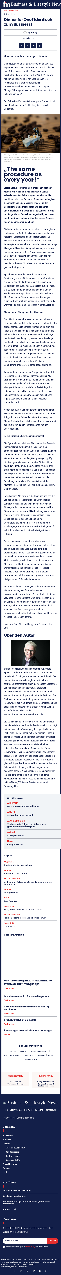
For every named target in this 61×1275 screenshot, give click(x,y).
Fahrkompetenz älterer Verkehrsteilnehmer (25, 918)
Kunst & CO (9, 906)
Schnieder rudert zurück (20, 815)
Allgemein (12, 803)
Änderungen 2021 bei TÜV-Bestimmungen (28, 1030)
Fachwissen (11, 10)
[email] (25, 1241)
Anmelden (52, 1241)
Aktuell (11, 812)
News (10, 841)
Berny (34, 32)
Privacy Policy (30, 1247)
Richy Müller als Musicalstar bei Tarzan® (23, 909)
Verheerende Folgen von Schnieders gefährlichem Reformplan (26, 825)
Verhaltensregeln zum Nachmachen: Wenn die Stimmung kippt (29, 982)
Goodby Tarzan (11, 926)
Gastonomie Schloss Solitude (23, 806)
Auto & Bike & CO (16, 821)
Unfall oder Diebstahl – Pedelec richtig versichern (26, 1008)
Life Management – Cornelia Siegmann (26, 996)
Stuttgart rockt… (16, 835)
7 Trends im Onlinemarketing (15, 1083)
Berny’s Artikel (15, 844)
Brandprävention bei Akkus (20, 1020)
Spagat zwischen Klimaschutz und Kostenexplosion (45, 1084)
